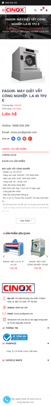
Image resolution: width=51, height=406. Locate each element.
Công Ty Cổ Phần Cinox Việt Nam (21, 351)
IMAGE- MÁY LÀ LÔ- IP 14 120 (13, 263)
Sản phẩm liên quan (17, 233)
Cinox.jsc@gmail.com (23, 314)
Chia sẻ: (6, 139)
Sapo (31, 402)
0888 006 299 (9, 3)
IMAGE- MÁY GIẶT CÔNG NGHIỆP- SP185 (37, 263)
